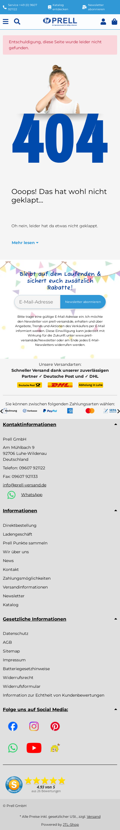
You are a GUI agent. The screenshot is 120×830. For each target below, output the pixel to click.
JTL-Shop (71, 824)
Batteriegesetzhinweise (26, 668)
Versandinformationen (25, 587)
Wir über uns (16, 551)
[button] (103, 21)
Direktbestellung (20, 525)
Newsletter (14, 595)
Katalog (11, 604)
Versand (94, 816)
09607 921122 (32, 467)
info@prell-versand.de (24, 485)
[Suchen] (17, 21)
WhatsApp (31, 494)
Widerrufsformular (22, 686)
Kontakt (11, 569)
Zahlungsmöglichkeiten (27, 578)
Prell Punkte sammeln (25, 543)
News (8, 560)
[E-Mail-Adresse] (37, 302)
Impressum (14, 659)
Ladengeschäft (17, 534)
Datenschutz (15, 633)
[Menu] (5, 21)
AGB (7, 642)
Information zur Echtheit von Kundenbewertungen (53, 695)
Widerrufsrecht (18, 677)
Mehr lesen (25, 242)
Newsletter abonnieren (83, 302)
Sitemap (11, 651)
